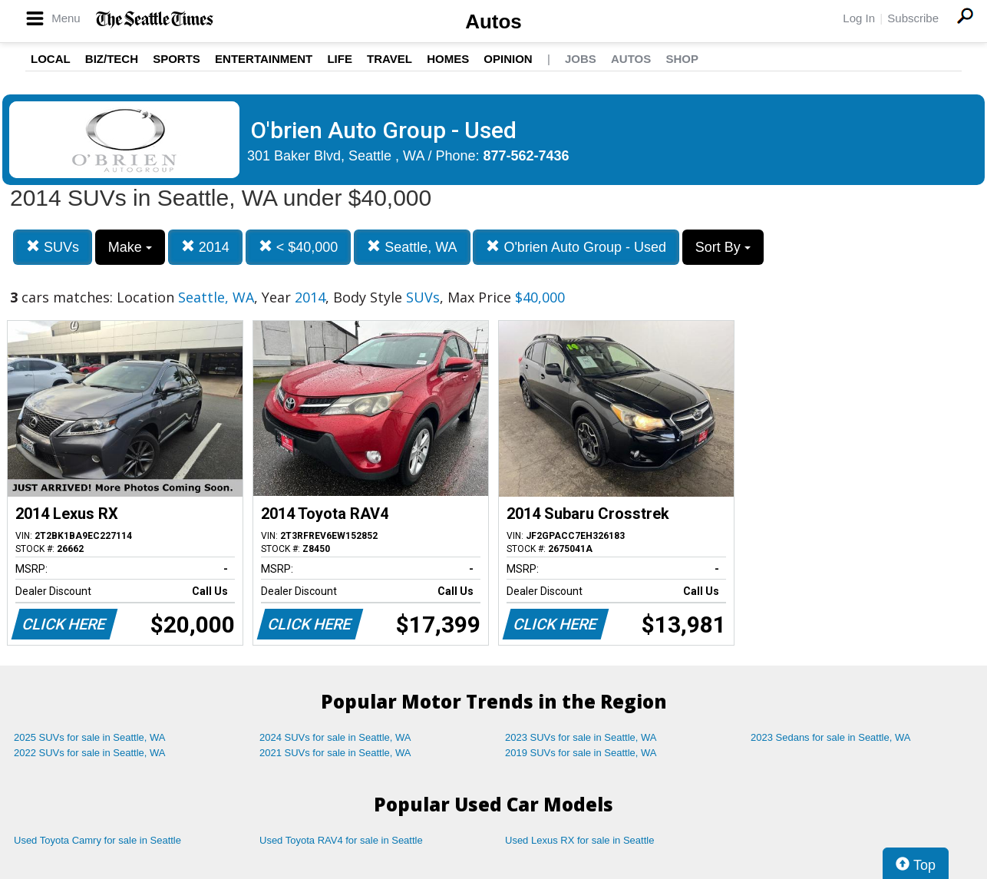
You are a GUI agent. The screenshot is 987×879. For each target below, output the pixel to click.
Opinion (508, 58)
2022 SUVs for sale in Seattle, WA (90, 752)
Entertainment (263, 58)
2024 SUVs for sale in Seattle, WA (335, 737)
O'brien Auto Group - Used (576, 247)
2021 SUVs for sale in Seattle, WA (335, 752)
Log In (859, 18)
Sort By (723, 247)
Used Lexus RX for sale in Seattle (579, 840)
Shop (681, 58)
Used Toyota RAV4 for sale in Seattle (341, 840)
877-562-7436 (526, 156)
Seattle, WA (412, 247)
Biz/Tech (111, 58)
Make (130, 247)
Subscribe (913, 18)
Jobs (580, 58)
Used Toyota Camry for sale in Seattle (97, 840)
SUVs (52, 247)
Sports (176, 58)
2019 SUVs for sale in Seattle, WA (581, 752)
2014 (205, 247)
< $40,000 (298, 247)
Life (339, 58)
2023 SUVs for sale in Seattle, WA (581, 737)
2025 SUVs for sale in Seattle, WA (90, 737)
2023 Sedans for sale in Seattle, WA (830, 737)
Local (51, 58)
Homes (448, 58)
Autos (493, 21)
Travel (389, 58)
